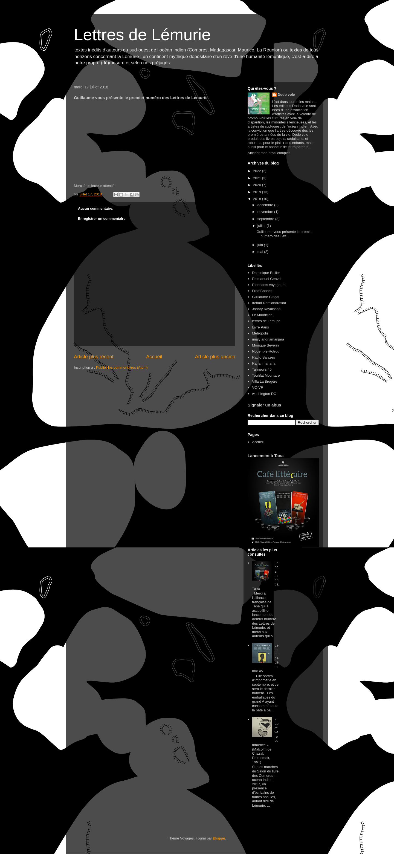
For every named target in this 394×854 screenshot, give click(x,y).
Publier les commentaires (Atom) (122, 367)
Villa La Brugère (264, 381)
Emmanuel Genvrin (267, 279)
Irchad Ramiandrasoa (269, 303)
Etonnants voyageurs (268, 285)
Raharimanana (263, 363)
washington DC (264, 394)
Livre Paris (260, 327)
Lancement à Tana (266, 455)
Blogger (219, 838)
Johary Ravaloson (266, 309)
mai (260, 252)
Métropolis (260, 333)
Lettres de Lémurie (142, 34)
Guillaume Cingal (265, 297)
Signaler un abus (264, 405)
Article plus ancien (215, 356)
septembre (266, 219)
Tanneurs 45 (262, 369)
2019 (257, 192)
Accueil (154, 356)
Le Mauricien (262, 315)
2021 (257, 178)
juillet (261, 226)
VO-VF (257, 387)
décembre (265, 205)
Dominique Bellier (266, 273)
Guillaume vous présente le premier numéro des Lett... (284, 234)
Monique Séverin (265, 345)
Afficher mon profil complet (269, 153)
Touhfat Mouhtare (266, 375)
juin (260, 245)
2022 (257, 171)
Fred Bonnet (262, 291)
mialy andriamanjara (268, 339)
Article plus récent (94, 356)
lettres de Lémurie (266, 321)
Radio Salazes (263, 357)
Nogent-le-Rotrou (265, 351)
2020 (257, 185)
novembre (265, 212)
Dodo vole (286, 95)
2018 (257, 199)
